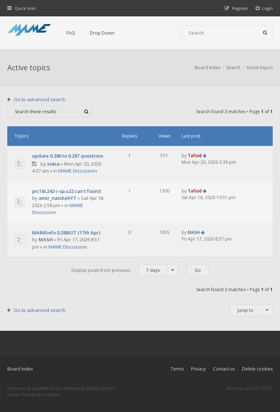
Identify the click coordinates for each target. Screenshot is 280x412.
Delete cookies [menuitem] (257, 369)
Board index (20, 369)
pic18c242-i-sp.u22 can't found (66, 191)
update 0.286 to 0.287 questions (67, 155)
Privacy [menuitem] (198, 369)
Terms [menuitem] (177, 369)
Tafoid (195, 155)
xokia (53, 164)
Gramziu (50, 394)
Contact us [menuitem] (224, 369)
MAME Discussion (77, 170)
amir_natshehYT (58, 198)
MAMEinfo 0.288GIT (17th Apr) (66, 232)
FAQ (70, 32)
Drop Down (102, 32)
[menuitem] (264, 8)
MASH (46, 239)
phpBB (38, 388)
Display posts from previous (125, 270)
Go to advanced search (40, 99)
